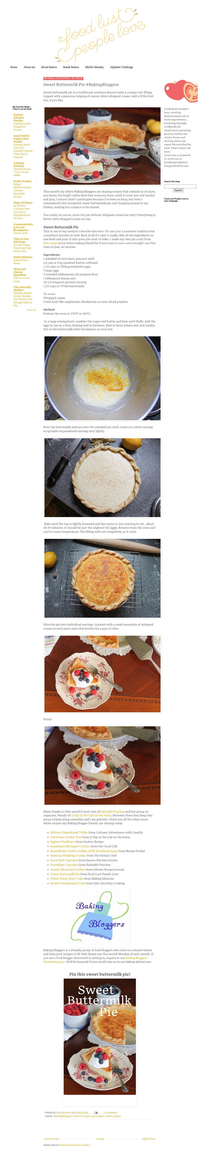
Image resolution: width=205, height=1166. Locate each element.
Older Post (148, 1138)
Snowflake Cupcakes (64, 865)
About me (29, 67)
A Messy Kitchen (19, 165)
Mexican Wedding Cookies (68, 855)
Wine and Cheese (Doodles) (20, 272)
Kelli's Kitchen (23, 257)
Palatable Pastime (113, 811)
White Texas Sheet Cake (66, 878)
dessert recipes (82, 1116)
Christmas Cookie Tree (66, 837)
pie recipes (98, 1116)
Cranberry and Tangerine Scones (22, 126)
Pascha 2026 (21, 233)
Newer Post (51, 1138)
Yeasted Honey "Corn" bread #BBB (22, 172)
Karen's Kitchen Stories (19, 117)
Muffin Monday (94, 67)
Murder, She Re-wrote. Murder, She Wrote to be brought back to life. (23, 299)
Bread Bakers (49, 67)
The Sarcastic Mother (22, 289)
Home (13, 67)
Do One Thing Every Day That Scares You (22, 248)
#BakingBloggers (63, 1116)
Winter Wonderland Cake (67, 883)
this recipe (50, 243)
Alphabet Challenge (121, 67)
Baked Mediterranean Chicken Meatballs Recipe (22, 190)
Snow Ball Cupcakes (64, 860)
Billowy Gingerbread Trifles (69, 832)
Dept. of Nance (23, 202)
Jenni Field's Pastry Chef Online (21, 138)
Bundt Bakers (71, 67)
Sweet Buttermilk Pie (65, 874)
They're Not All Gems (21, 241)
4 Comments (110, 1112)
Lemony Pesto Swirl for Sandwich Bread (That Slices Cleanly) (23, 151)
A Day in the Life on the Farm (91, 815)
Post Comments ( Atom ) (75, 1145)
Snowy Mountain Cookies (68, 869)
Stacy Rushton (64, 1112)
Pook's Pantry (22, 181)
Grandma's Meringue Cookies (70, 846)
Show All (31, 310)
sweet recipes (113, 1116)
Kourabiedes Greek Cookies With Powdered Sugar (84, 851)
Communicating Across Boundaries (23, 227)
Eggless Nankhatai (63, 842)
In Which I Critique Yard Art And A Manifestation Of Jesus (22, 212)
